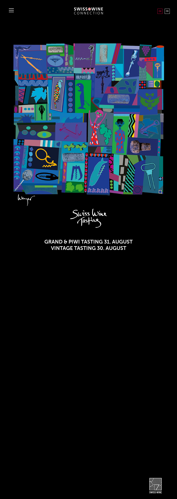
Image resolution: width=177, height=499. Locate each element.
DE (160, 11)
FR (167, 11)
